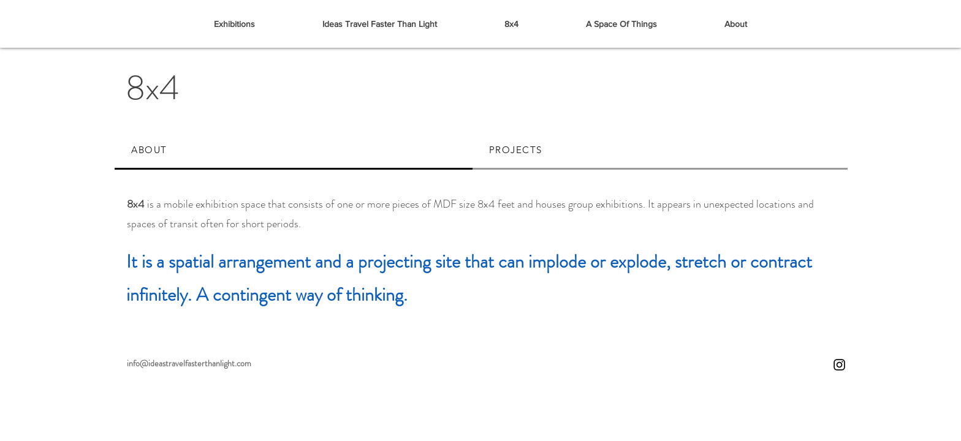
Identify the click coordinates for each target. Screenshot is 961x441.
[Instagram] (839, 364)
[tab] (294, 151)
